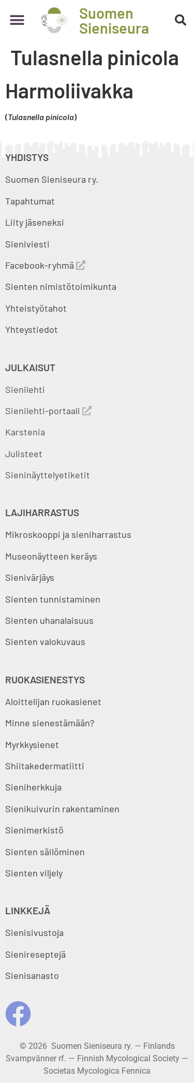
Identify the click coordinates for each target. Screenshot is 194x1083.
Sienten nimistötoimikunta (60, 286)
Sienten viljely (34, 873)
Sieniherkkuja (33, 787)
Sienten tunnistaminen (52, 599)
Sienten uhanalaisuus (49, 620)
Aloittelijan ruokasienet (53, 701)
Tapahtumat (30, 201)
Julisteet (23, 453)
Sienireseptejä (35, 954)
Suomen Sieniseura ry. (51, 179)
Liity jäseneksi (34, 222)
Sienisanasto (32, 975)
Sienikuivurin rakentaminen (62, 808)
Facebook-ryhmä (45, 265)
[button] (16, 20)
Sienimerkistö (34, 830)
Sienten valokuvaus (45, 641)
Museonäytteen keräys (51, 556)
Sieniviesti (28, 244)
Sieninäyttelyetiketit (47, 474)
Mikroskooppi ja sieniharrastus (68, 534)
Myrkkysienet (32, 744)
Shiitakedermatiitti (44, 765)
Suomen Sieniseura (114, 20)
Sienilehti (25, 389)
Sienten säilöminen (45, 851)
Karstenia (25, 431)
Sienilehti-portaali (48, 410)
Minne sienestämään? (49, 722)
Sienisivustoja (34, 932)
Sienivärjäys (29, 577)
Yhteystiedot (31, 329)
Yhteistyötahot (36, 308)
